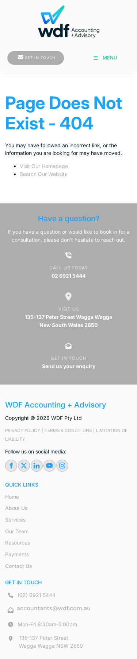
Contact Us (18, 566)
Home (12, 497)
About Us (16, 508)
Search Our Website (44, 174)
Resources (17, 542)
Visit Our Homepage (44, 166)
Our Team (16, 531)
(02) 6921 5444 (37, 595)
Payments (17, 554)
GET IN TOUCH (22, 54)
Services (15, 519)
